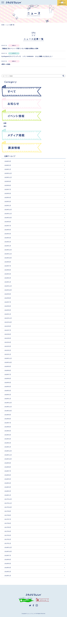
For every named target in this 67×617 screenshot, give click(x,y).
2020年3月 (8, 390)
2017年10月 (8, 507)
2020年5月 (8, 382)
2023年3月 (8, 274)
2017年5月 (8, 527)
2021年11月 (8, 318)
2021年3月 (8, 346)
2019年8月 (8, 418)
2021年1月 (8, 354)
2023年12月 (8, 250)
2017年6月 (8, 523)
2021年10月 (8, 322)
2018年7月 (8, 471)
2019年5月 (8, 431)
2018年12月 (8, 451)
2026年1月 (8, 169)
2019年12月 (8, 402)
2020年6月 (8, 378)
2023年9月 (8, 262)
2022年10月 (8, 290)
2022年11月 (8, 286)
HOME (2, 24)
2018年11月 (8, 455)
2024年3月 (8, 237)
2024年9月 (8, 221)
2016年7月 (8, 555)
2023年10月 (8, 258)
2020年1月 (8, 398)
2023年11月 (8, 254)
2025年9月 (8, 181)
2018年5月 (8, 479)
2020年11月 (8, 358)
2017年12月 (8, 499)
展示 (5, 126)
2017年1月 (8, 543)
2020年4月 (8, 386)
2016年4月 (8, 567)
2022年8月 (8, 298)
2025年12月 (8, 173)
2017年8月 (8, 515)
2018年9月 (8, 463)
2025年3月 (8, 201)
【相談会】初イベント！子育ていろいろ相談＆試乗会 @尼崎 (19, 48)
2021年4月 (8, 342)
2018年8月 (8, 467)
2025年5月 (8, 193)
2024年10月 (8, 217)
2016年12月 (8, 547)
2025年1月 (8, 205)
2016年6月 (8, 559)
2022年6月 (8, 306)
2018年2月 (8, 491)
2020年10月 (8, 362)
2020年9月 (8, 366)
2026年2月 (8, 165)
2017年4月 (8, 531)
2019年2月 (8, 443)
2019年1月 (8, 447)
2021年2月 (8, 350)
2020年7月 (8, 374)
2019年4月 (8, 435)
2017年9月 (8, 511)
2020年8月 (8, 370)
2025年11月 (8, 177)
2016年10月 (8, 551)
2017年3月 (8, 535)
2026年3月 (8, 161)
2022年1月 (8, 314)
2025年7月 (8, 189)
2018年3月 (8, 487)
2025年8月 (8, 185)
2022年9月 (8, 294)
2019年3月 (8, 439)
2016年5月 (8, 563)
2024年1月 (8, 246)
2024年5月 (8, 229)
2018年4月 (8, 483)
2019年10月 (8, 410)
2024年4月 (8, 233)
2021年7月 (8, 330)
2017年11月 (8, 503)
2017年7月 (8, 519)
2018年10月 (8, 459)
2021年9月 (8, 326)
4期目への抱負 (5, 64)
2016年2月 (8, 571)
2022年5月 (8, 310)
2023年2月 (8, 278)
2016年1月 (8, 575)
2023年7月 (8, 266)
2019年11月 (8, 406)
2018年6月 (8, 475)
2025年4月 (8, 197)
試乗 (5, 123)
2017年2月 (8, 539)
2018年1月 (8, 495)
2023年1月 (8, 282)
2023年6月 (8, 270)
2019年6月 (8, 427)
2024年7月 (8, 225)
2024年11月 (8, 213)
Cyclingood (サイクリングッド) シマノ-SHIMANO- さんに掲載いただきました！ (27, 56)
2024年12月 (8, 209)
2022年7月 (8, 302)
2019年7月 (8, 422)
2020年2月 (8, 394)
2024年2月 (8, 241)
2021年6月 (8, 334)
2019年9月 (8, 414)
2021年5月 (8, 338)
